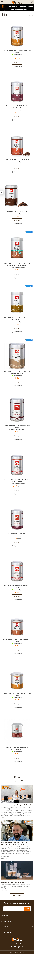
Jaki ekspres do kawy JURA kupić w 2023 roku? (16, 805)
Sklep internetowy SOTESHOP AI (17, 952)
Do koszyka (17, 62)
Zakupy (17, 927)
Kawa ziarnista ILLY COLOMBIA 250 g (17, 159)
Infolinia (17, 915)
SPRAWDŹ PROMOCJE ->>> (20, 10)
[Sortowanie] (31, 14)
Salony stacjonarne (17, 921)
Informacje (17, 932)
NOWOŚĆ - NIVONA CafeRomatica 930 (13, 882)
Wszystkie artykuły (17, 895)
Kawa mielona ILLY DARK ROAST (17, 533)
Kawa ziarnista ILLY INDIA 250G (17, 211)
